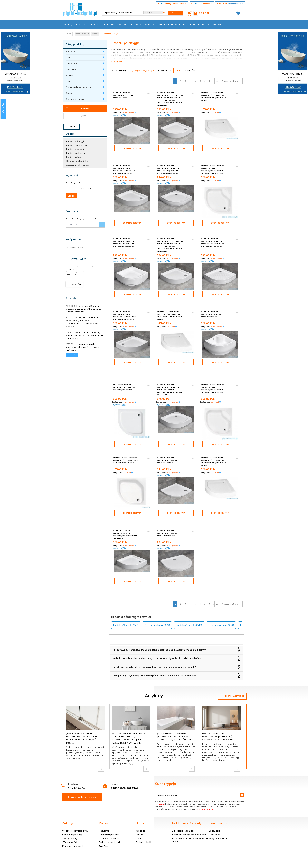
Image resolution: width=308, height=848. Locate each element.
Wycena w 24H (70, 809)
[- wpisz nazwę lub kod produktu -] (121, 12)
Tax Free (103, 813)
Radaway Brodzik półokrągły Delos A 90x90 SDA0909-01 (123, 95)
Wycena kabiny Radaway (75, 797)
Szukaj (77, 108)
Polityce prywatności (205, 776)
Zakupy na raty (69, 805)
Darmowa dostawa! (72, 813)
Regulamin (159, 771)
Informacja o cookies (200, 843)
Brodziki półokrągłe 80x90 (157, 592)
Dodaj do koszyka (132, 148)
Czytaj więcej (118, 61)
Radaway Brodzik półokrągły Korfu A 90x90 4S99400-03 (211, 303)
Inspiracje (140, 797)
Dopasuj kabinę (70, 817)
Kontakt (140, 801)
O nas (138, 805)
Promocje (204, 24)
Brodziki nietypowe (75, 157)
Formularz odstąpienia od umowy (189, 801)
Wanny (68, 24)
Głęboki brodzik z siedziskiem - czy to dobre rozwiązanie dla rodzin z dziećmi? (157, 625)
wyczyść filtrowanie (85, 116)
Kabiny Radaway (169, 24)
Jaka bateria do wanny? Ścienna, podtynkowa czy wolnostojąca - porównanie (85, 335)
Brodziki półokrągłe (75, 141)
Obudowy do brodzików (77, 161)
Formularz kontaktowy (82, 764)
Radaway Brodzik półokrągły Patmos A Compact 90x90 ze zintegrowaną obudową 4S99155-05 (169, 370)
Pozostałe (189, 24)
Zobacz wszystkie (232, 663)
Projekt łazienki (143, 809)
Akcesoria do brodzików (78, 165)
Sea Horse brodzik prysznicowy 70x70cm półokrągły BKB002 (124, 367)
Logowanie (214, 797)
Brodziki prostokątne (76, 149)
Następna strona (231, 81)
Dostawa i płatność (72, 801)
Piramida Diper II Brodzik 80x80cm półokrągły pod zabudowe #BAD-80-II (125, 440)
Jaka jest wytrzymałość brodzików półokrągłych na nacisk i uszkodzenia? (154, 642)
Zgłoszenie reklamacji (183, 797)
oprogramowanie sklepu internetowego (229, 843)
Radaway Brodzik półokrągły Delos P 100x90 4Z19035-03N (167, 509)
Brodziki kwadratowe (76, 145)
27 (217, 81)
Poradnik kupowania (109, 801)
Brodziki (96, 24)
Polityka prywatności (109, 809)
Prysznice (81, 24)
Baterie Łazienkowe (116, 24)
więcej (71, 355)
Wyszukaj (72, 175)
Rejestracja (214, 801)
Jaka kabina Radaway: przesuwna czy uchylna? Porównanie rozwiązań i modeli (83, 309)
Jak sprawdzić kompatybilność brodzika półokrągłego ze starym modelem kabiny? (159, 617)
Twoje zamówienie (218, 805)
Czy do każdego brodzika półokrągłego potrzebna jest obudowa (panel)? (154, 634)
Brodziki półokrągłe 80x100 (189, 592)
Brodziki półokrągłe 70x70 (125, 592)
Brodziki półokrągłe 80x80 (221, 592)
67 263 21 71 (76, 754)
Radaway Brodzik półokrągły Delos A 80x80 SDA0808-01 (167, 440)
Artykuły (71, 298)
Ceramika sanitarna (143, 24)
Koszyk (217, 24)
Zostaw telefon (74, 284)
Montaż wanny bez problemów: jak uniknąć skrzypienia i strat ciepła (83, 347)
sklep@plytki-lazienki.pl (124, 754)
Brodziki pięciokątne (75, 153)
